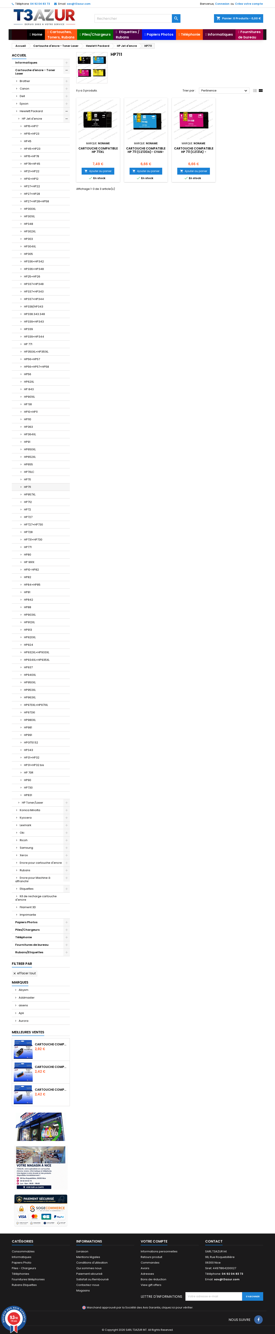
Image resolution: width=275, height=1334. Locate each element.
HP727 (28, 517)
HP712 (28, 502)
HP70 (27, 479)
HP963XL (30, 697)
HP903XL (30, 615)
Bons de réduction (153, 1279)
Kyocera (26, 818)
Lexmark (25, 825)
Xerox (24, 855)
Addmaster (26, 998)
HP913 (28, 630)
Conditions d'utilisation (92, 1263)
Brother (25, 81)
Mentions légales (88, 1257)
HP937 (28, 667)
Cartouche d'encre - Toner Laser (35, 72)
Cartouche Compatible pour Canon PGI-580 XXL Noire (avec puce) (51, 1044)
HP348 (28, 224)
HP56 (27, 374)
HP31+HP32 (31, 757)
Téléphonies (20, 1274)
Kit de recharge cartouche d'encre (36, 898)
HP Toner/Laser (32, 803)
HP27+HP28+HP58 (36, 201)
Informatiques (26, 63)
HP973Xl (29, 712)
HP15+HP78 (31, 156)
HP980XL (30, 720)
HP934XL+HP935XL (36, 660)
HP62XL (29, 382)
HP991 (28, 735)
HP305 (28, 254)
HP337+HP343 (34, 291)
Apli (21, 1013)
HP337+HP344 (34, 299)
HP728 (28, 532)
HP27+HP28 (32, 194)
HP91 (27, 442)
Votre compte (154, 1241)
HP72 (27, 509)
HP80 (27, 555)
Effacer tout (24, 973)
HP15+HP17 (31, 126)
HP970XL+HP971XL (36, 705)
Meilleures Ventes (28, 1032)
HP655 (28, 464)
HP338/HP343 (33, 307)
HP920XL (30, 637)
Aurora (23, 1021)
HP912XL (29, 622)
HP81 (27, 592)
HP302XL (30, 231)
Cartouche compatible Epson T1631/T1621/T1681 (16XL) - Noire (51, 1089)
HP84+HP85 (32, 585)
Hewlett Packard (31, 111)
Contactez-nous (87, 1285)
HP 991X (29, 562)
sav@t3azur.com (78, 4)
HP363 (28, 427)
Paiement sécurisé (89, 1274)
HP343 (28, 750)
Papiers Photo (21, 1263)
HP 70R (28, 773)
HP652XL (30, 457)
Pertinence (224, 90)
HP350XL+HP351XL (36, 352)
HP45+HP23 (32, 149)
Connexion (222, 4)
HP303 (28, 239)
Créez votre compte (249, 4)
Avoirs (145, 1268)
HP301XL (29, 216)
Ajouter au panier (98, 171)
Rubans (25, 870)
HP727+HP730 (33, 524)
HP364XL (30, 434)
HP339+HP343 (34, 322)
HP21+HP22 (31, 171)
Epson (24, 104)
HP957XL (29, 494)
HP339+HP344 (34, 337)
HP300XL (30, 209)
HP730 (28, 788)
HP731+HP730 (33, 540)
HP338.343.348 (34, 314)
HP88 (27, 607)
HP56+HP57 (32, 359)
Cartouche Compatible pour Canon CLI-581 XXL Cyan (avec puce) (51, 1067)
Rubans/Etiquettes (29, 952)
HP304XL (30, 246)
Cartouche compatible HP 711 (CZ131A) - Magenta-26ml (193, 151)
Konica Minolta (30, 810)
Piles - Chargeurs (24, 1268)
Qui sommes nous (89, 1268)
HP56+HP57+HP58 (36, 367)
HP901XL (29, 397)
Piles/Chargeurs (27, 930)
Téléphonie (23, 937)
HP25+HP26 (32, 276)
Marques (20, 982)
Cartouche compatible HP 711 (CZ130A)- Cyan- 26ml (145, 151)
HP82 (27, 577)
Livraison (82, 1251)
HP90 (27, 780)
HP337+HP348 (34, 284)
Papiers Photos (26, 922)
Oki (22, 833)
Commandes (150, 1263)
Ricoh (24, 840)
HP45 (27, 141)
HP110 (27, 419)
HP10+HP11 (31, 412)
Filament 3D (28, 907)
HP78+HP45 (32, 164)
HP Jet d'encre (32, 119)
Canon (24, 89)
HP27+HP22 (32, 186)
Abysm (23, 990)
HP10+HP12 (31, 179)
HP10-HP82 (31, 570)
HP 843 (29, 389)
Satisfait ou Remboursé (92, 1279)
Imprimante (28, 915)
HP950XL (30, 682)
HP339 (28, 329)
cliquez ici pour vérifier (177, 1307)
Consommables (23, 1251)
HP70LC (29, 472)
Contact (214, 1241)
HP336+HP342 (34, 261)
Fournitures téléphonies (28, 1279)
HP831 (28, 795)
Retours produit (151, 1257)
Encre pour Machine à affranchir (32, 879)
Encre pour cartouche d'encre (41, 863)
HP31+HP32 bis (34, 765)
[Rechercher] (137, 18)
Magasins (83, 1290)
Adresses (147, 1274)
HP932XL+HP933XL (36, 652)
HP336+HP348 (34, 269)
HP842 (28, 600)
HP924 (28, 645)
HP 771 (28, 344)
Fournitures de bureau (32, 945)
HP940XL (30, 675)
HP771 (28, 547)
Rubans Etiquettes (24, 1285)
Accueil (19, 55)
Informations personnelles (159, 1251)
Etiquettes (27, 889)
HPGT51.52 (31, 742)
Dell (22, 96)
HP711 (27, 487)
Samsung (26, 848)
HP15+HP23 (31, 134)
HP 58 (28, 404)
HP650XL (30, 449)
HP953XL (30, 690)
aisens (23, 1005)
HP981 (28, 727)
